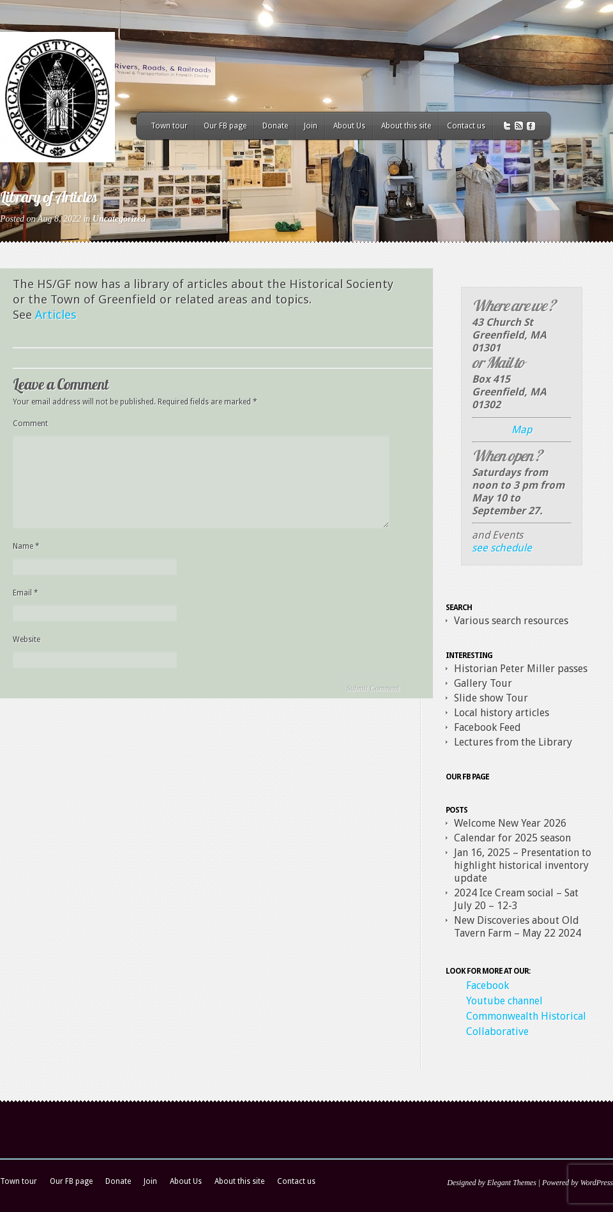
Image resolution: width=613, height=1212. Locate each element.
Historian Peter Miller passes (520, 669)
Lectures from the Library (513, 742)
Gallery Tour (483, 683)
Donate (275, 125)
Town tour (169, 125)
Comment (30, 423)
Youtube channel (504, 1001)
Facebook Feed (487, 727)
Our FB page (225, 125)
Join (310, 125)
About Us (349, 125)
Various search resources (511, 621)
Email (25, 592)
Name (26, 546)
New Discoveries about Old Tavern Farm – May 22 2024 (517, 926)
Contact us (466, 125)
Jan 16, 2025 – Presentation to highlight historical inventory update (522, 865)
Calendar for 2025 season (512, 838)
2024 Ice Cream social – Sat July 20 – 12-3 (516, 899)
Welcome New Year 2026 (510, 823)
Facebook (487, 985)
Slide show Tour (491, 698)
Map (521, 430)
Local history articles (501, 713)
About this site (406, 125)
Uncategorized (119, 219)
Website (26, 639)
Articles (56, 314)
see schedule (502, 548)
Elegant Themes (511, 1182)
